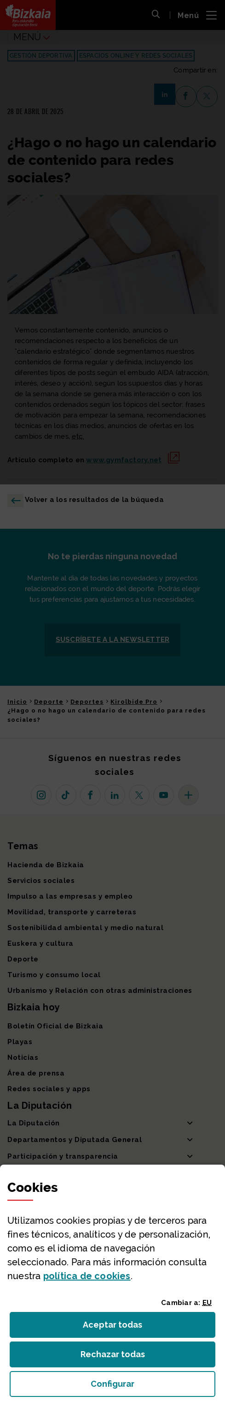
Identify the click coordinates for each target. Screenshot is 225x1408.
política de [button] (87, 1275)
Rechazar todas (120, 1357)
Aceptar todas (121, 1327)
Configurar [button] (153, 1386)
